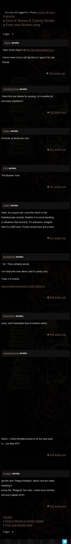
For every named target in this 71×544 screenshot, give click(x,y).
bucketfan (9, 256)
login (52, 12)
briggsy (7, 473)
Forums (9, 16)
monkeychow (11, 89)
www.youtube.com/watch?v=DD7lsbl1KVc (23, 286)
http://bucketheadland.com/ (40, 50)
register (41, 12)
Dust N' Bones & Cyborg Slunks (30, 21)
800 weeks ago (58, 297)
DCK (5, 168)
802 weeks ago (57, 73)
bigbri (7, 42)
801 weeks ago (58, 149)
